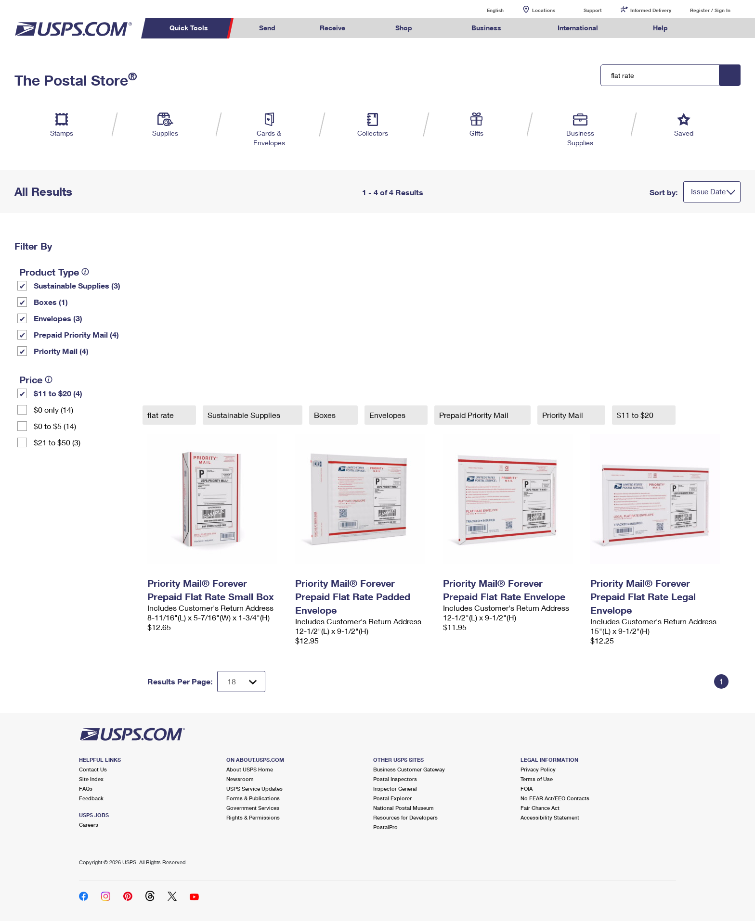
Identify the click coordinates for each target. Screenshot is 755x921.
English (485, 9)
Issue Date (708, 191)
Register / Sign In (710, 10)
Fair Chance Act (540, 808)
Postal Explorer (392, 798)
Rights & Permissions (253, 817)
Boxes (326, 414)
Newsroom (240, 779)
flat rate (161, 414)
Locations (543, 10)
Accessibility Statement (550, 817)
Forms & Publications (253, 798)
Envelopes (388, 414)
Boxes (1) (51, 301)
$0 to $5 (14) (55, 425)
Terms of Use (537, 779)
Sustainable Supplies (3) (77, 285)
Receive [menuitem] (332, 28)
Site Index (91, 779)
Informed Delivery (650, 10)
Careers (88, 824)
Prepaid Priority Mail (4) (76, 334)
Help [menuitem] (660, 28)
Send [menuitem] (267, 28)
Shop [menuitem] (403, 28)
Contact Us (93, 769)
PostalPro (385, 827)
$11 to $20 (636, 414)
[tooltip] (85, 272)
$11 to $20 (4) (58, 393)
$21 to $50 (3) (57, 442)
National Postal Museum (403, 808)
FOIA (527, 788)
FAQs (85, 788)
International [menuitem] (578, 28)
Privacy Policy (538, 769)
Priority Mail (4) (61, 350)
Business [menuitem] (486, 28)
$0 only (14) (53, 409)
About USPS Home (249, 769)
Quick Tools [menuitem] (188, 28)
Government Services (252, 808)
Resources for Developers (405, 817)
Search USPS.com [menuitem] (709, 28)
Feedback (91, 798)
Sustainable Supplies (245, 414)
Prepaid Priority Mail (474, 414)
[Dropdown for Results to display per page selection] (241, 681)
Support (593, 10)
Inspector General (395, 788)
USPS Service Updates (254, 788)
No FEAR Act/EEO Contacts (555, 798)
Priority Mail (563, 414)
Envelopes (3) (58, 318)
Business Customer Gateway (409, 769)
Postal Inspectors (395, 779)
